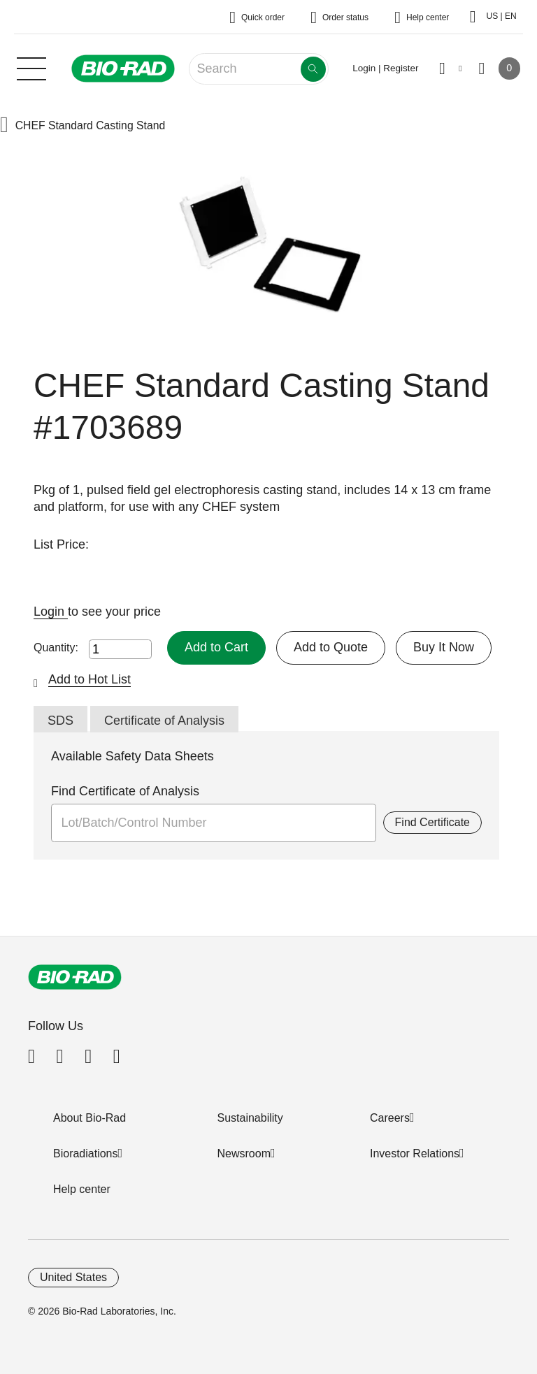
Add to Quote (331, 647)
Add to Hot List (89, 679)
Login (51, 612)
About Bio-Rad (89, 1118)
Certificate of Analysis (164, 721)
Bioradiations (85, 1153)
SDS (60, 721)
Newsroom (244, 1153)
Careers (390, 1118)
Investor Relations (414, 1153)
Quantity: (56, 647)
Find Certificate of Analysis (125, 791)
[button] (4, 126)
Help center (81, 1189)
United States (73, 1277)
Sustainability (250, 1118)
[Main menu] (31, 67)
